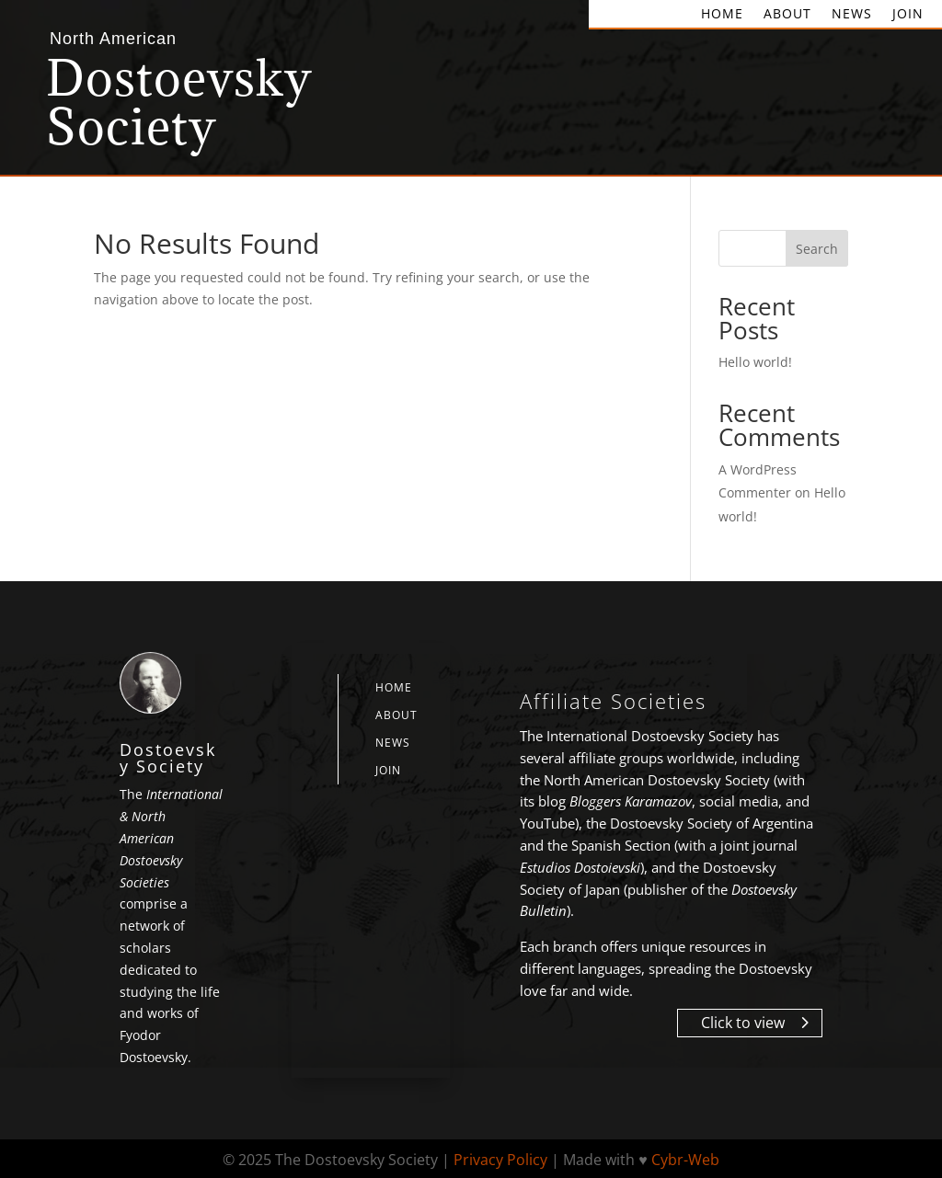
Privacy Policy (500, 1159)
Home (722, 14)
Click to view (743, 1022)
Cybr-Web (685, 1159)
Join (908, 14)
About (787, 14)
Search (817, 248)
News (852, 14)
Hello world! (755, 362)
